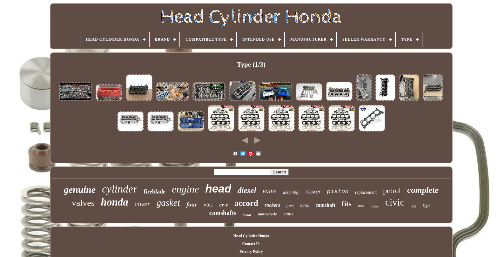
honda (114, 202)
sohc (304, 206)
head (218, 188)
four (191, 204)
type (427, 205)
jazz (413, 206)
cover (142, 204)
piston (337, 191)
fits (347, 204)
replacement (366, 192)
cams (288, 213)
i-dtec (375, 206)
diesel (247, 190)
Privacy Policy (251, 251)
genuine (80, 189)
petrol (392, 190)
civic (394, 202)
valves (83, 203)
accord (246, 203)
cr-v (223, 205)
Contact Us (251, 243)
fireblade (154, 191)
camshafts (223, 212)
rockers (272, 205)
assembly (291, 192)
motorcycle (267, 214)
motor (247, 215)
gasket (168, 203)
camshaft (325, 205)
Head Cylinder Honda (251, 235)
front (290, 205)
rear (361, 205)
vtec (208, 204)
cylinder (119, 189)
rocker (313, 192)
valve (269, 191)
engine (185, 189)
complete (423, 190)
